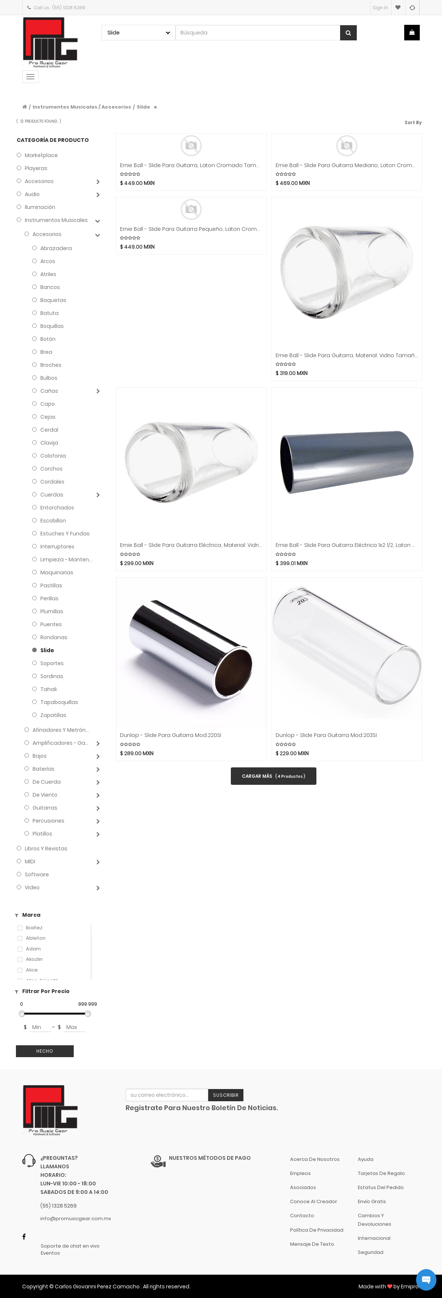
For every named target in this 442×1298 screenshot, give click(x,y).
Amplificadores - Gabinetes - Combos (62, 743)
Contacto (302, 1215)
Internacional (374, 1238)
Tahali (48, 689)
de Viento (45, 795)
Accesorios (39, 181)
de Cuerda (47, 782)
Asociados (303, 1187)
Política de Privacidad (316, 1230)
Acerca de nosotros (315, 1159)
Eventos (50, 1253)
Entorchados (57, 507)
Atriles (48, 274)
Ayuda (365, 1159)
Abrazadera (56, 248)
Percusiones (48, 820)
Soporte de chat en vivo (70, 1246)
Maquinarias (56, 572)
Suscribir (226, 1095)
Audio (32, 194)
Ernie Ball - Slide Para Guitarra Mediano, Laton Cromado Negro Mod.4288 (347, 165)
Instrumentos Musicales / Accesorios (82, 106)
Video (32, 887)
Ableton (36, 938)
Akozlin (34, 959)
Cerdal (49, 430)
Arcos (47, 261)
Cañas (49, 391)
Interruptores (57, 546)
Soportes (52, 663)
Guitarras (45, 807)
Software (37, 874)
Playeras (36, 168)
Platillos (42, 833)
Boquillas (52, 326)
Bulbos (48, 378)
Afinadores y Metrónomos (62, 730)
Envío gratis (372, 1201)
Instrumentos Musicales (56, 220)
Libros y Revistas (46, 848)
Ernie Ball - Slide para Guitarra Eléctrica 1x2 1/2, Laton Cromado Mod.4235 (347, 545)
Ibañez (34, 927)
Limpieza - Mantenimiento (66, 559)
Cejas (48, 417)
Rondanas (53, 637)
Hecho (44, 1051)
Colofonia (53, 455)
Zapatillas (53, 715)
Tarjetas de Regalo (381, 1173)
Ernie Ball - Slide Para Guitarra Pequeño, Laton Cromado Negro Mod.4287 (191, 229)
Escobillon (53, 520)
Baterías (43, 769)
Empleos (300, 1173)
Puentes (51, 624)
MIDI (30, 861)
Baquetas (53, 300)
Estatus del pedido (381, 1187)
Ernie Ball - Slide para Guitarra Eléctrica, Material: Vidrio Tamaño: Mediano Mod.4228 (191, 545)
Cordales (52, 481)
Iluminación (40, 207)
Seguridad (370, 1252)
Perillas (49, 598)
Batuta (49, 313)
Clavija (49, 443)
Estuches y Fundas (65, 533)
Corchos (51, 468)
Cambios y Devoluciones (374, 1219)
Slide (143, 106)
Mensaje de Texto (312, 1244)
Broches (51, 365)
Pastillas (51, 585)
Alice (32, 970)
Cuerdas (51, 494)
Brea (46, 352)
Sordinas (51, 676)
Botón (48, 339)
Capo (47, 404)
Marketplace (41, 155)
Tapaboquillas (59, 702)
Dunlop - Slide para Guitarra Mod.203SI (326, 735)
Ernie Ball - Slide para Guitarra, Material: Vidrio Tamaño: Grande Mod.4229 (347, 355)
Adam (33, 949)
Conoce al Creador (313, 1201)
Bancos (50, 287)
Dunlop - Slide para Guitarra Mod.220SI (170, 735)
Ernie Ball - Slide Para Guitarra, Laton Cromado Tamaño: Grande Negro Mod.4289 (191, 165)
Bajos (40, 756)
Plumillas (51, 611)
